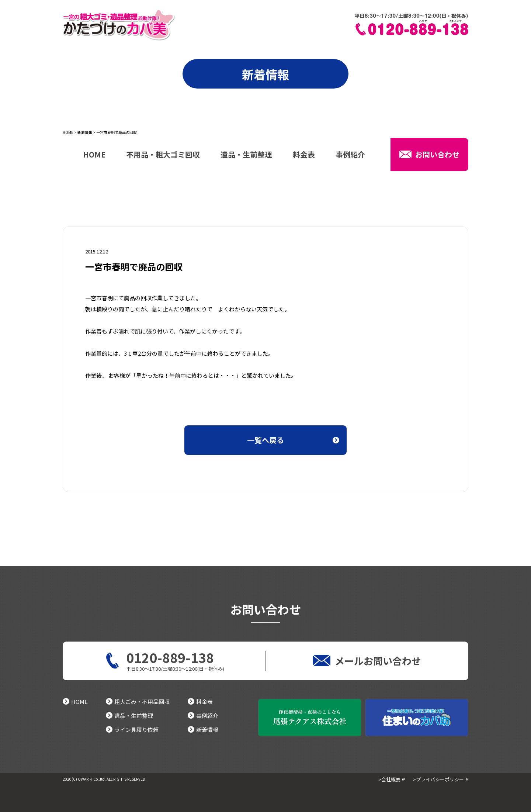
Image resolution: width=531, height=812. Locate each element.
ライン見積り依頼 (132, 729)
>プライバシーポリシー (438, 779)
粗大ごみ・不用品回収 (138, 701)
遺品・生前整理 (246, 155)
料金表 (304, 155)
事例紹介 (350, 155)
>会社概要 (389, 779)
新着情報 (84, 132)
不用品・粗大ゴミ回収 (163, 155)
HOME (68, 132)
